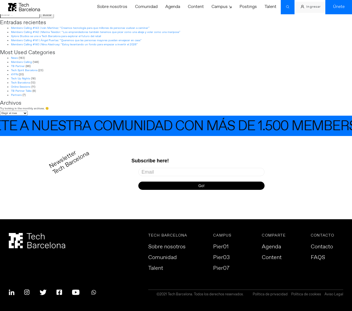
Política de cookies (306, 295)
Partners (16, 95)
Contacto (322, 247)
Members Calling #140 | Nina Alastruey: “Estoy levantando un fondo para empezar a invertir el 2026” (74, 44)
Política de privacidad (270, 295)
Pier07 (221, 268)
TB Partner (18, 66)
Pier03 (221, 257)
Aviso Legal (333, 295)
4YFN (14, 74)
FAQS (318, 257)
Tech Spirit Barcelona (24, 70)
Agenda (172, 7)
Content (196, 7)
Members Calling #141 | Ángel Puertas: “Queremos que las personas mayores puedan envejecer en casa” (76, 40)
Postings (248, 7)
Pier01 (221, 247)
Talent (270, 7)
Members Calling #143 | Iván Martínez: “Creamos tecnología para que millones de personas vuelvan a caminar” (80, 28)
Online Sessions (21, 87)
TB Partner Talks (21, 91)
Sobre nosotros (112, 7)
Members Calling (21, 62)
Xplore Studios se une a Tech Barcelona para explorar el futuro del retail (56, 36)
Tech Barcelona (20, 83)
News (14, 58)
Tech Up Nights (20, 78)
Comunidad (146, 7)
